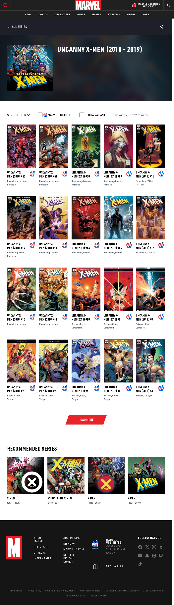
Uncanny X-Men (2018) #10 (81, 317)
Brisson (75, 324)
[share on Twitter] (147, 548)
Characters (62, 14)
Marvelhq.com (73, 549)
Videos (131, 14)
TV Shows (114, 14)
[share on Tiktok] (140, 565)
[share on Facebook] (140, 548)
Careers (40, 552)
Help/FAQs (41, 546)
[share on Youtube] (140, 556)
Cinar (114, 324)
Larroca (22, 180)
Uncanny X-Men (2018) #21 (48, 174)
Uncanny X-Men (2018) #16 (48, 246)
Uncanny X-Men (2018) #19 (113, 174)
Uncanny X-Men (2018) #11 (48, 317)
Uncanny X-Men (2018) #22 (16, 174)
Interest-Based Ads (76, 595)
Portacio (11, 184)
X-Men (11, 498)
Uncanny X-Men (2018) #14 (113, 246)
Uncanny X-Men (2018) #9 (112, 317)
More (146, 14)
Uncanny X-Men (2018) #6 (47, 389)
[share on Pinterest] (154, 556)
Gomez (118, 180)
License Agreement (153, 590)
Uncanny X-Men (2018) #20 (81, 174)
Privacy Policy (34, 590)
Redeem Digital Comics (68, 558)
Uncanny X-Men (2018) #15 (81, 246)
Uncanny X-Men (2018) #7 (15, 389)
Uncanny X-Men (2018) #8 (144, 317)
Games (81, 14)
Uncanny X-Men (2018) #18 (145, 174)
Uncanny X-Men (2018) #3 (144, 389)
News (28, 14)
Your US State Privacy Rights (60, 590)
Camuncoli (77, 327)
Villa (149, 180)
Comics (43, 14)
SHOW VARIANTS (97, 115)
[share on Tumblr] (161, 548)
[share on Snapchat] (147, 556)
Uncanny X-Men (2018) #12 (16, 317)
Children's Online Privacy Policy (122, 590)
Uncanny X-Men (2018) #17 (16, 246)
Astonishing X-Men (59, 498)
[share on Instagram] (154, 548)
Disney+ (69, 543)
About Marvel (39, 539)
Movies (96, 14)
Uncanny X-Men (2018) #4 (112, 389)
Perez (83, 324)
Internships (42, 558)
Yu (151, 395)
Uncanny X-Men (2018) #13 (145, 246)
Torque (10, 399)
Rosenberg (12, 180)
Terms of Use (16, 590)
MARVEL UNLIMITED (60, 115)
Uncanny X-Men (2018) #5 (80, 389)
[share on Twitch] (161, 556)
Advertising (72, 537)
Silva (147, 324)
